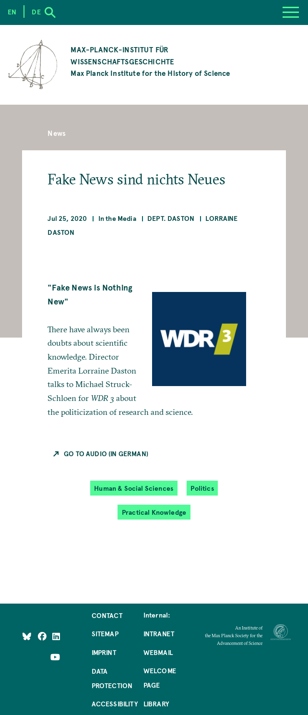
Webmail (158, 652)
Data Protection (112, 678)
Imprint (104, 652)
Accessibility (115, 703)
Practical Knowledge (154, 512)
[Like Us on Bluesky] (27, 636)
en (12, 11)
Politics (201, 488)
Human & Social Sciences (133, 488)
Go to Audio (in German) (106, 453)
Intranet (158, 633)
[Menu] (290, 12)
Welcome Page (159, 678)
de (36, 11)
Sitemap (105, 633)
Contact (107, 615)
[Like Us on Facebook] (43, 636)
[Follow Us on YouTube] (55, 656)
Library (156, 703)
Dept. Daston (170, 218)
